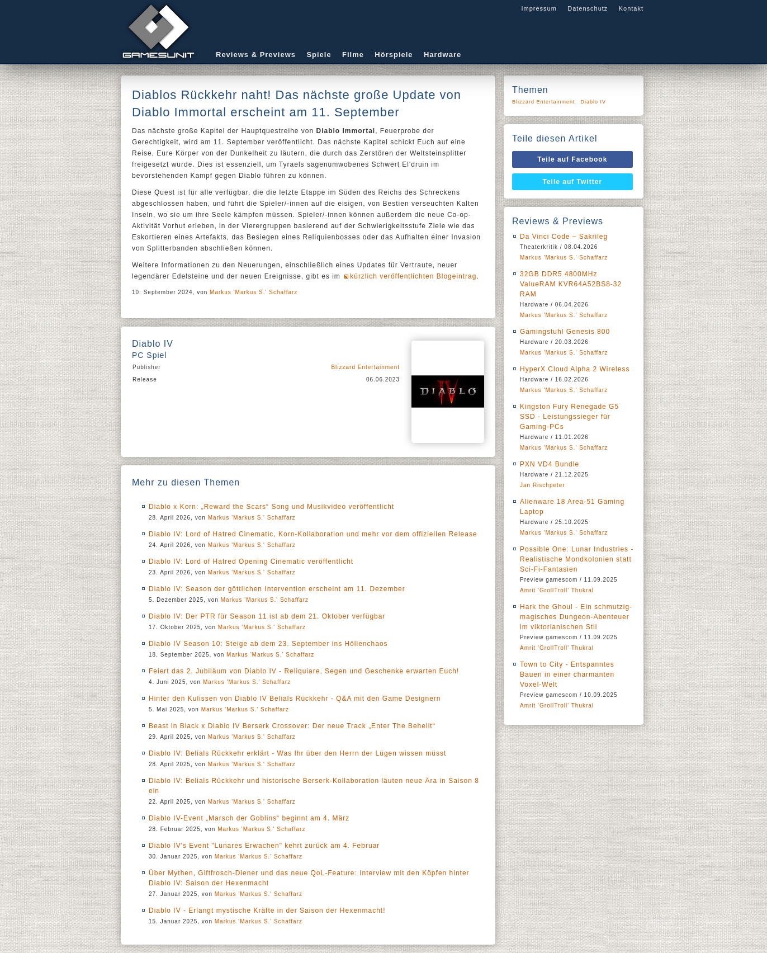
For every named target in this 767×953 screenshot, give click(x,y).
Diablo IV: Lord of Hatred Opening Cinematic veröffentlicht (251, 561)
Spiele (318, 54)
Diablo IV (594, 102)
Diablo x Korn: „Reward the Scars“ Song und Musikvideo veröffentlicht (271, 507)
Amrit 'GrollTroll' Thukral (557, 590)
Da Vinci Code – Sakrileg (564, 236)
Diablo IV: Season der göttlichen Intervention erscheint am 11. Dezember (277, 589)
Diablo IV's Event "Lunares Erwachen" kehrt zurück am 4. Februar (264, 846)
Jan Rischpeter (542, 485)
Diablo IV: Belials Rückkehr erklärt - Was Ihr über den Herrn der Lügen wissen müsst (297, 753)
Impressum (538, 8)
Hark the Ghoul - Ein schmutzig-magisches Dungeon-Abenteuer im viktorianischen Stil (576, 617)
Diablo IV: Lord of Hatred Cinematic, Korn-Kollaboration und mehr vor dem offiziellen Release (313, 534)
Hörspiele (394, 54)
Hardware (442, 54)
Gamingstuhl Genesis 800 (565, 332)
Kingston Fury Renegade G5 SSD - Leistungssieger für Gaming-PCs (569, 417)
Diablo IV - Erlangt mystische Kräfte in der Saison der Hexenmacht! (267, 910)
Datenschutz (587, 8)
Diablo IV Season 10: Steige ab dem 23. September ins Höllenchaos (268, 644)
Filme (353, 54)
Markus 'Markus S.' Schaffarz (253, 292)
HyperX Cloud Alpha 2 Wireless (574, 369)
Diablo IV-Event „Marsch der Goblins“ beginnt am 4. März (249, 818)
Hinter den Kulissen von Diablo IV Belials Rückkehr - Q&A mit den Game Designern (295, 698)
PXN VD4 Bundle (549, 464)
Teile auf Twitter (573, 182)
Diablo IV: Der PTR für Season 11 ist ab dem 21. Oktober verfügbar (267, 616)
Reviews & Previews (256, 54)
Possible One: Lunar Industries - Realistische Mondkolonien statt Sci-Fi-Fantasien (576, 559)
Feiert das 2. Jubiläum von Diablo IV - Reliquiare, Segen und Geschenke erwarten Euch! (304, 671)
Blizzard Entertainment (365, 367)
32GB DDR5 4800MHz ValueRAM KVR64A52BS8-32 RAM (571, 284)
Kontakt (631, 8)
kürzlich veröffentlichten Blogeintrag (413, 276)
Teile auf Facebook (572, 159)
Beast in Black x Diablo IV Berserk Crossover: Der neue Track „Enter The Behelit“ (292, 726)
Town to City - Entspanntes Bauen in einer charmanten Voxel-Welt (567, 674)
